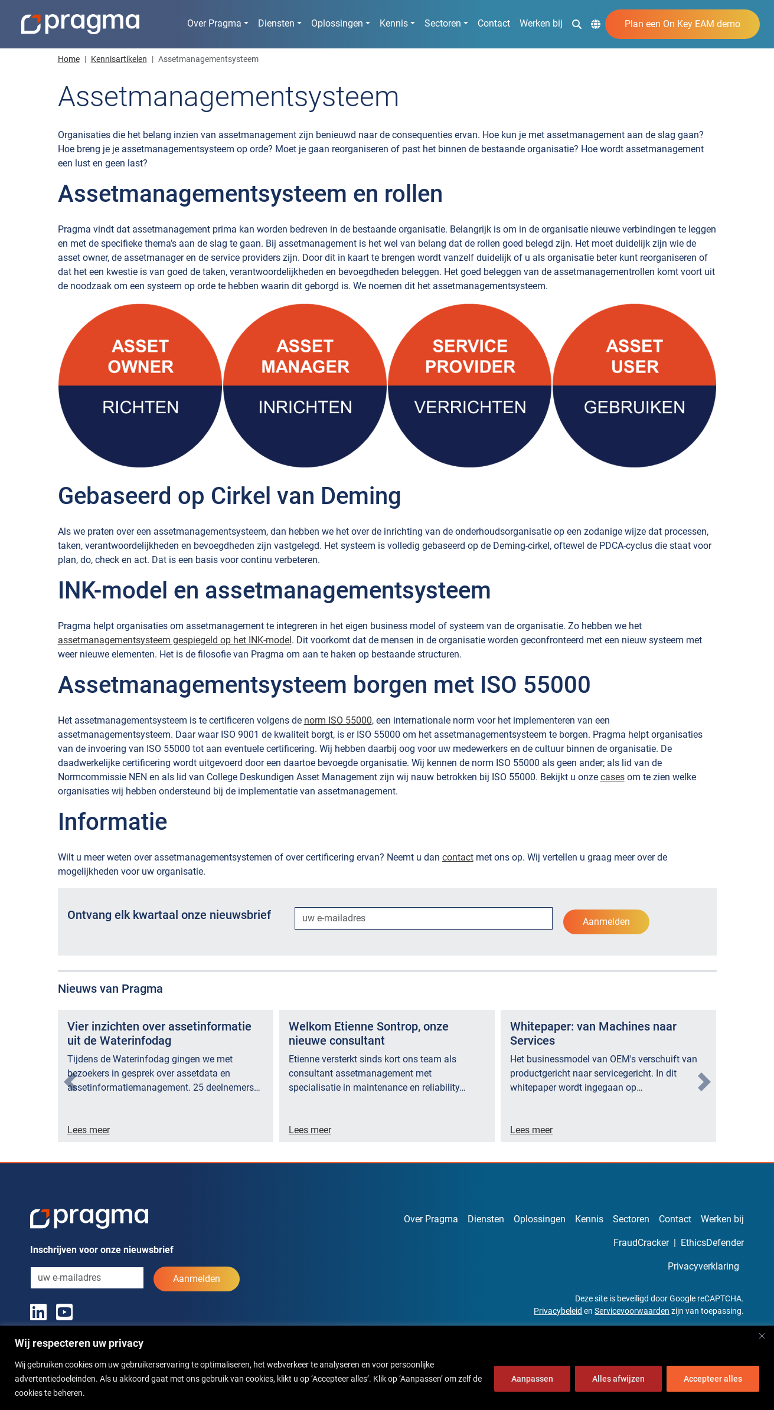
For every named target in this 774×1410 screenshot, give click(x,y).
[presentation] (70, 1081)
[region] (387, 1368)
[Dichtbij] (762, 1336)
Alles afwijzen (618, 1378)
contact (457, 857)
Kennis (394, 23)
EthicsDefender (712, 1242)
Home (69, 59)
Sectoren (442, 23)
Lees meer (88, 1130)
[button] (576, 23)
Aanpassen (532, 1378)
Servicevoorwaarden (632, 1311)
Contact (494, 23)
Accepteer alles (713, 1378)
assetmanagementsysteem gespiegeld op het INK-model (175, 640)
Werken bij (541, 23)
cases (612, 777)
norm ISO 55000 (338, 720)
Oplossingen (337, 23)
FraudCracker (641, 1242)
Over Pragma (214, 23)
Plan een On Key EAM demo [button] (682, 24)
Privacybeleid (558, 1311)
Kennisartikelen (119, 59)
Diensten (276, 23)
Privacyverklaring (703, 1266)
